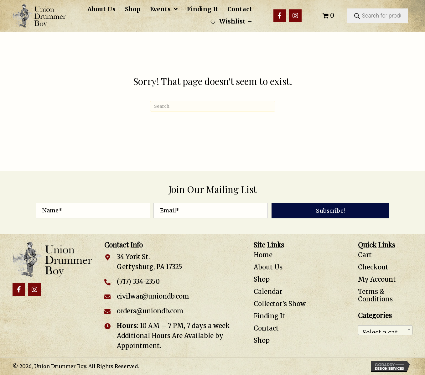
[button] (279, 15)
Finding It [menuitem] (269, 316)
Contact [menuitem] (266, 328)
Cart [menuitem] (365, 255)
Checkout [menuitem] (373, 267)
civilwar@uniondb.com (153, 296)
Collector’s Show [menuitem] (280, 304)
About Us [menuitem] (268, 267)
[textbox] (385, 330)
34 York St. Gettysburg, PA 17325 (149, 262)
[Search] (212, 106)
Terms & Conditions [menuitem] (375, 295)
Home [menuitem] (263, 255)
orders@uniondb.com (150, 311)
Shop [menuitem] (262, 279)
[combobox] (385, 330)
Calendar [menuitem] (268, 291)
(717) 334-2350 (138, 281)
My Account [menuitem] (377, 279)
